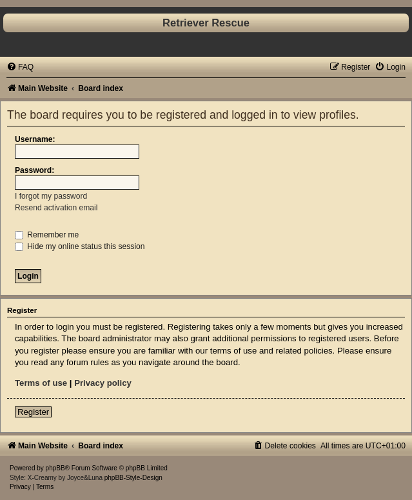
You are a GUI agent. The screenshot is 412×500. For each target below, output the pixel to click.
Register (33, 412)
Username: (35, 139)
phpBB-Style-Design (133, 477)
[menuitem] (20, 67)
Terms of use (41, 383)
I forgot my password (51, 196)
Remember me (47, 234)
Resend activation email (56, 207)
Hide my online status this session (80, 246)
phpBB (55, 468)
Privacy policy (103, 383)
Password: (34, 170)
